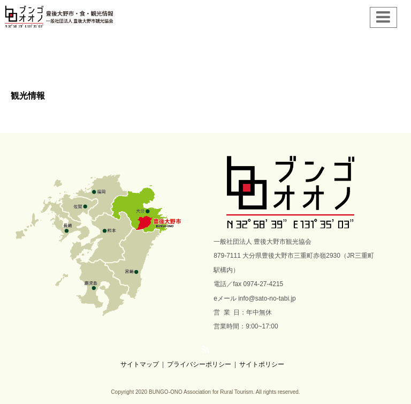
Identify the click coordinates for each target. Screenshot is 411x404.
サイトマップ (139, 364)
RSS (205, 349)
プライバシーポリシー (199, 364)
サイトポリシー (261, 364)
